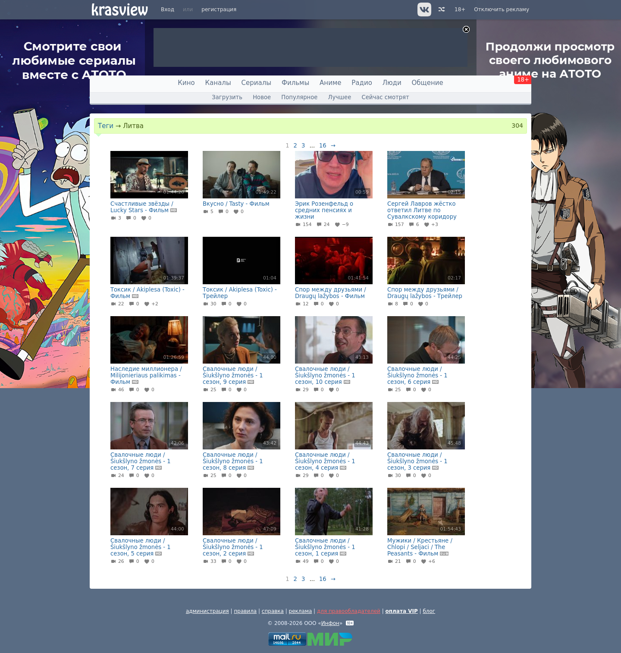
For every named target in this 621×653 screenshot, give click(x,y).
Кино (186, 83)
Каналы (218, 83)
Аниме (330, 83)
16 (322, 145)
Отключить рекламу (501, 9)
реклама (300, 611)
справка (273, 611)
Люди (392, 83)
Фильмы (295, 83)
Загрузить (227, 97)
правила (245, 611)
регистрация (218, 9)
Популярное (299, 97)
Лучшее (339, 97)
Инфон (330, 623)
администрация (207, 611)
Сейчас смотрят (385, 97)
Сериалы (257, 83)
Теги (105, 126)
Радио (361, 83)
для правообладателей (348, 611)
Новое (262, 97)
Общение (427, 83)
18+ (460, 9)
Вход (167, 9)
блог (429, 611)
